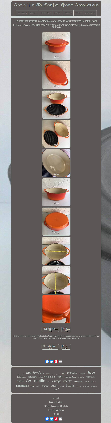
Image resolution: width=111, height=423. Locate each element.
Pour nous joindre (56, 402)
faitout (87, 382)
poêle (48, 382)
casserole (78, 386)
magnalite (90, 376)
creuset (72, 373)
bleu (63, 374)
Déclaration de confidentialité (56, 406)
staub (60, 376)
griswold (81, 377)
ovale (20, 381)
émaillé (39, 381)
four (91, 372)
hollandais (22, 385)
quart (54, 385)
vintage (56, 381)
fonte (70, 385)
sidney (61, 386)
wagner (82, 373)
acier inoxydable (56, 374)
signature (94, 386)
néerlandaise (70, 377)
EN (54, 414)
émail (56, 389)
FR (58, 414)
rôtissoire (32, 377)
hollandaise (21, 377)
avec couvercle (20, 374)
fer (29, 381)
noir (38, 386)
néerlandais (35, 372)
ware (47, 374)
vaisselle (86, 386)
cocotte (67, 381)
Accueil (56, 398)
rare (32, 386)
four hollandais (47, 376)
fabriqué (93, 382)
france (45, 386)
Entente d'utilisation (56, 410)
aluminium (78, 382)
